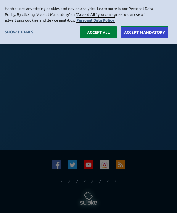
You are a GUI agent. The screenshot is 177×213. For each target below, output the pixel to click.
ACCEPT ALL (98, 31)
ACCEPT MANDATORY (144, 31)
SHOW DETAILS (19, 30)
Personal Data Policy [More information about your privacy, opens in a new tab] (95, 19)
